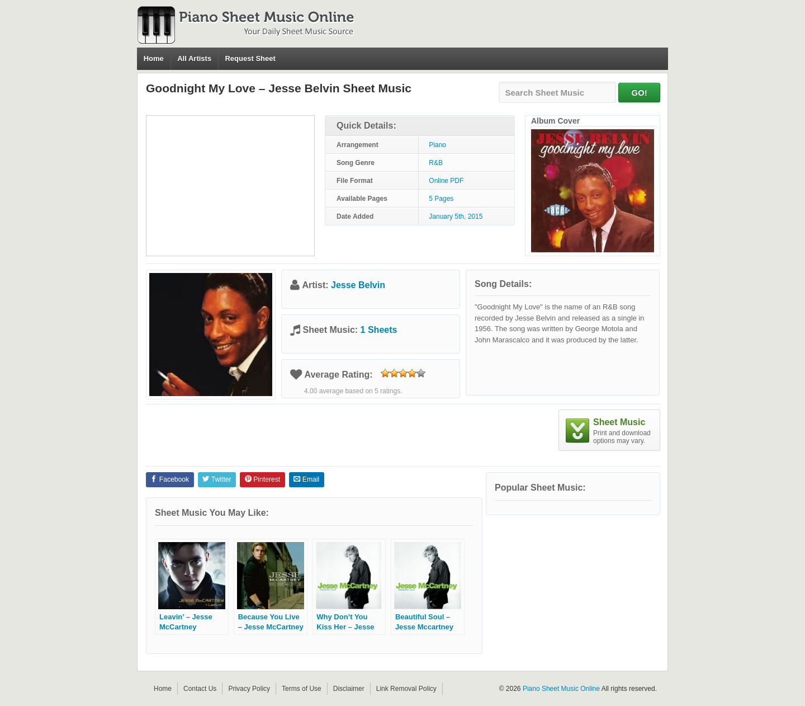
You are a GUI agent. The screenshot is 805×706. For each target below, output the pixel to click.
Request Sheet (250, 58)
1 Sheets (379, 330)
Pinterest (262, 479)
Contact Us (199, 689)
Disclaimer (348, 689)
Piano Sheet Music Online (561, 689)
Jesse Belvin (358, 285)
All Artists (194, 58)
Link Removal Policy (406, 689)
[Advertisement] (230, 186)
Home (154, 58)
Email (306, 479)
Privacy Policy (249, 689)
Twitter (216, 479)
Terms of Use (301, 689)
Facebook (169, 479)
